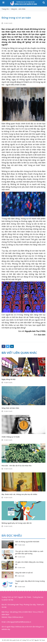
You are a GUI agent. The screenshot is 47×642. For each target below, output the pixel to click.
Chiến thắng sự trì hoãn (11, 437)
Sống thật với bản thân (10, 408)
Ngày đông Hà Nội (8, 379)
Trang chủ (5, 9)
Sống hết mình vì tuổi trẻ (24, 573)
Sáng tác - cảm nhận (18, 9)
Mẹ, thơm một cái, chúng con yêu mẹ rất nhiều (19, 494)
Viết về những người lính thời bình (27, 542)
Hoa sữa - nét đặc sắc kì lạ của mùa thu (16, 466)
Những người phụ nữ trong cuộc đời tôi (17, 523)
